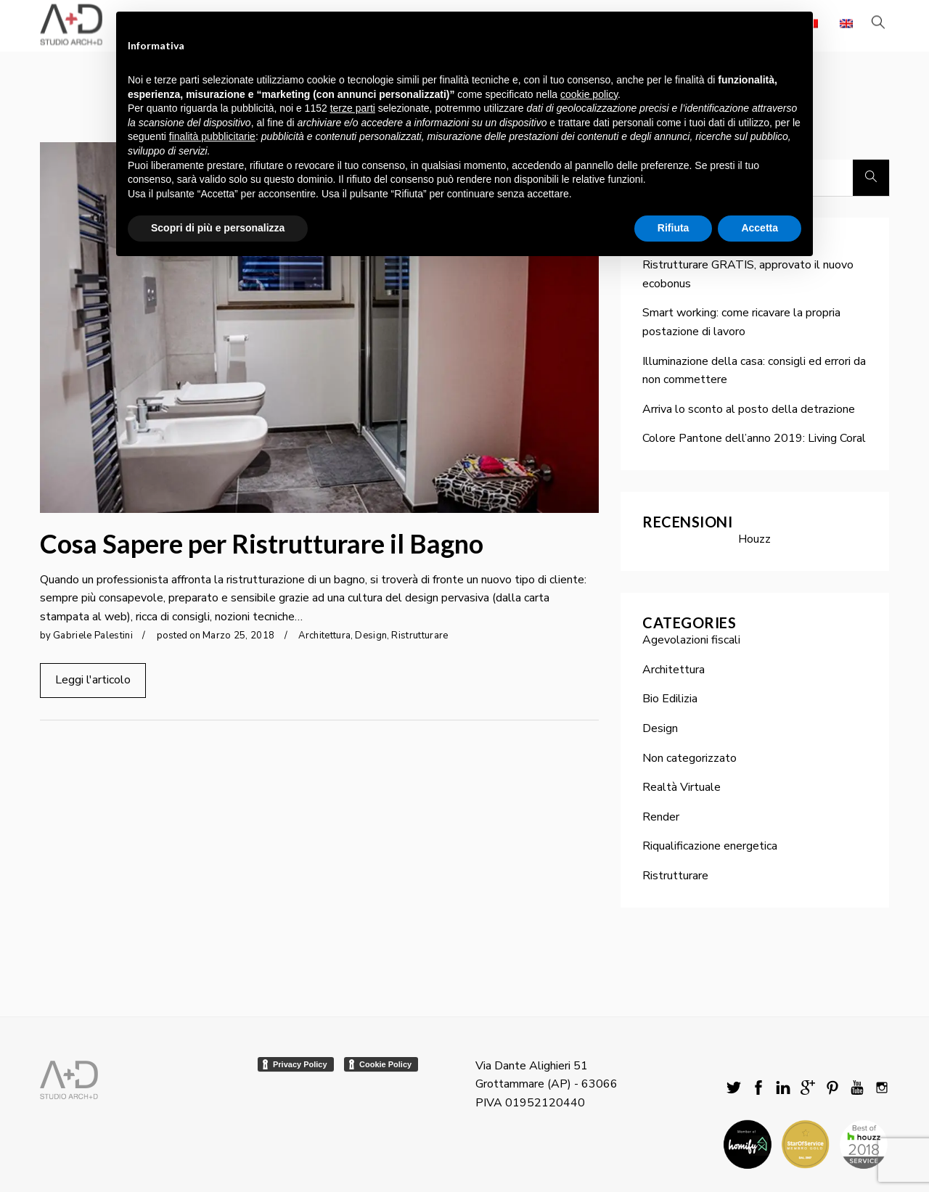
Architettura (324, 635)
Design (371, 635)
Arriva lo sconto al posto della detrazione (748, 409)
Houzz (754, 539)
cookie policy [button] (589, 94)
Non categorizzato (689, 758)
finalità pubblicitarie (212, 136)
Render (660, 817)
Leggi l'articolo (93, 680)
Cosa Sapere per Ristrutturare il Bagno (261, 543)
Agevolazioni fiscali (691, 640)
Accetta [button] (759, 228)
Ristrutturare (419, 635)
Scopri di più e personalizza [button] (218, 228)
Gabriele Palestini (93, 635)
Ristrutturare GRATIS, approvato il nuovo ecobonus (748, 274)
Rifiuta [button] (673, 228)
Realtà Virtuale (681, 787)
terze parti (352, 108)
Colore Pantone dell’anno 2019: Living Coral (754, 438)
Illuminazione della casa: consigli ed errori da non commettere (754, 370)
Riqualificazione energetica (709, 846)
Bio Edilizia (669, 699)
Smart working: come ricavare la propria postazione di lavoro (741, 322)
